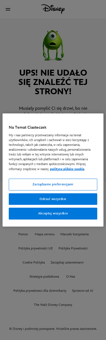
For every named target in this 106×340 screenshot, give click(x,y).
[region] (53, 170)
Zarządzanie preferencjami (53, 184)
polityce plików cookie (67, 169)
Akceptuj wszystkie (53, 214)
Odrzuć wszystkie (53, 199)
